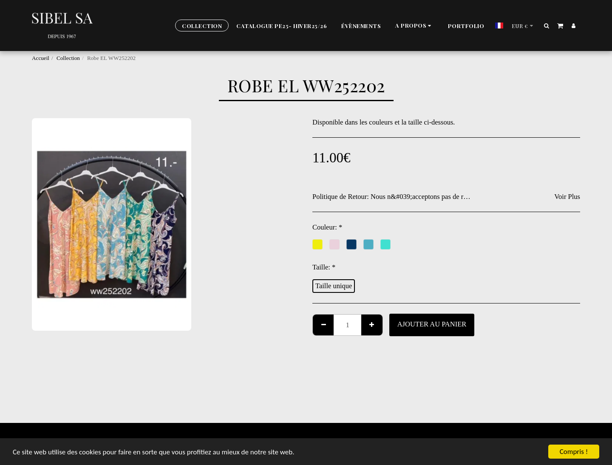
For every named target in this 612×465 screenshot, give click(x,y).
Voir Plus (567, 197)
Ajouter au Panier (432, 324)
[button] (414, 26)
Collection (68, 58)
